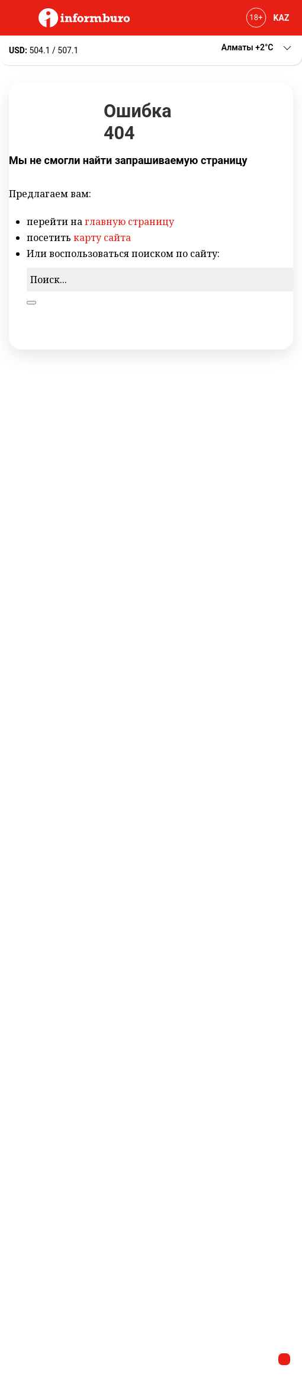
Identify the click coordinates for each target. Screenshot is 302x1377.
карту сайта (102, 237)
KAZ (282, 18)
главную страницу (129, 221)
